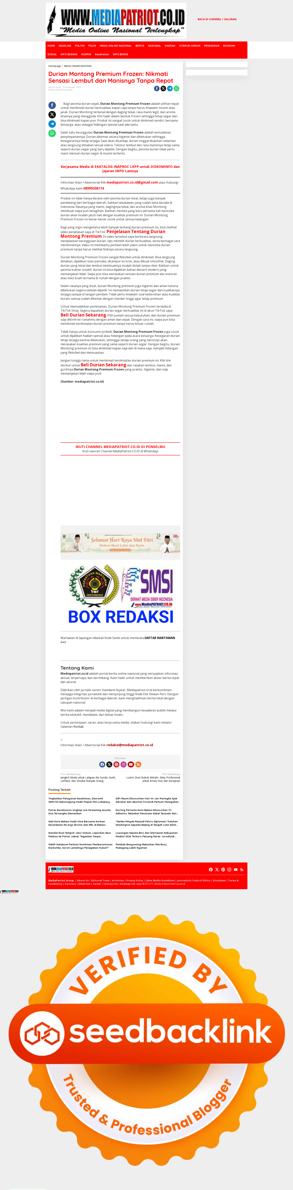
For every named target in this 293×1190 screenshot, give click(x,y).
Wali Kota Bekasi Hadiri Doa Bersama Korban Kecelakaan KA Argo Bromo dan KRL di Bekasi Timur (76, 823)
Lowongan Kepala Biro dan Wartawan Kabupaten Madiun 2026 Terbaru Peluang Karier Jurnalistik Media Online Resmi (147, 834)
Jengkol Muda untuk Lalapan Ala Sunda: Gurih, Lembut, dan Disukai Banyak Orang (89, 777)
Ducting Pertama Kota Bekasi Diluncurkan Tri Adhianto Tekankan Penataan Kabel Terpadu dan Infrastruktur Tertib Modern (146, 812)
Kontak (78, 726)
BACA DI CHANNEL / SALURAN (217, 19)
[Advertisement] (120, 413)
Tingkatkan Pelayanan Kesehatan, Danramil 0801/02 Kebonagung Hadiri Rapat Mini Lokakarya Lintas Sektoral (79, 800)
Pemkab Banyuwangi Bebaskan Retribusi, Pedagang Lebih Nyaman (141, 846)
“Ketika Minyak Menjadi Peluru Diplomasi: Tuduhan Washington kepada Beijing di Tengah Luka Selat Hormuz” (147, 823)
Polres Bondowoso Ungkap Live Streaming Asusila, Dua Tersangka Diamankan (79, 812)
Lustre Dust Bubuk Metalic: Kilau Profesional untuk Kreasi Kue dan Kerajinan (151, 777)
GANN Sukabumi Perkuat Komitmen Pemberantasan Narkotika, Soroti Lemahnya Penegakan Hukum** (80, 846)
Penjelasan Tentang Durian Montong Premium (113, 233)
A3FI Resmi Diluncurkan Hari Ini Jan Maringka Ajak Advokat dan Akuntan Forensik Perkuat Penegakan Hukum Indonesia (147, 800)
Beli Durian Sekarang (83, 315)
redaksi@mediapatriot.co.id (130, 745)
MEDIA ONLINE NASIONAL (60, 90)
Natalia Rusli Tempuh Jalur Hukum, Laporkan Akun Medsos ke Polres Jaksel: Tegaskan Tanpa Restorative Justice (79, 834)
